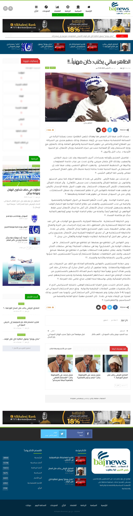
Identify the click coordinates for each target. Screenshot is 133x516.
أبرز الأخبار (38, 478)
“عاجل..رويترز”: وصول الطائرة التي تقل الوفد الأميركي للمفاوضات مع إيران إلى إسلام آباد (83, 36)
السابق (124, 385)
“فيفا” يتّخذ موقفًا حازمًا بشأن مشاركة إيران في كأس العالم (16, 239)
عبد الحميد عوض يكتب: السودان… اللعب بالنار (110, 334)
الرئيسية (94, 9)
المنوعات (50, 9)
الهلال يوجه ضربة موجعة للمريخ (15, 227)
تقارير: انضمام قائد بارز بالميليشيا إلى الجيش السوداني (21, 323)
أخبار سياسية (21, 317)
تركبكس (86, 399)
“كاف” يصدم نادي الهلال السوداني (13, 45)
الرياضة (73, 9)
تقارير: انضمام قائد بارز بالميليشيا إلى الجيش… (77, 45)
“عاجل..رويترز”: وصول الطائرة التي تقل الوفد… (21, 339)
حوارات (28, 505)
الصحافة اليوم (40, 505)
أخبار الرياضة (36, 165)
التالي (117, 385)
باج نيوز (70, 512)
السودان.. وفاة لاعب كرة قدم (16, 216)
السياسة (83, 9)
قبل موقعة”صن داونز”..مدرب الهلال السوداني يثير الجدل (66, 335)
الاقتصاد (61, 9)
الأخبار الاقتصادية (35, 483)
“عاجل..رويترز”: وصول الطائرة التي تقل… (45, 45)
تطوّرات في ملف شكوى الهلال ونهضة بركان (23, 191)
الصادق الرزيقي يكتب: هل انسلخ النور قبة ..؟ (110, 45)
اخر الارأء (52, 67)
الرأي (40, 9)
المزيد (30, 9)
